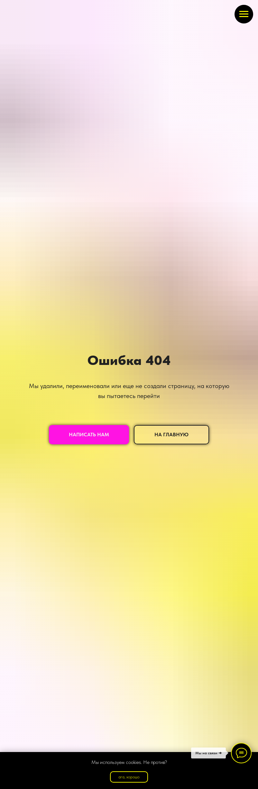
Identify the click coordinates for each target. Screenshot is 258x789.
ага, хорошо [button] (129, 777)
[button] (89, 434)
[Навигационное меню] (243, 14)
